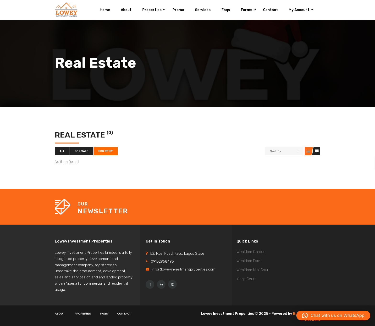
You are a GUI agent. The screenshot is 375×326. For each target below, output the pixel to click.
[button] (333, 315)
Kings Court (246, 279)
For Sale (81, 151)
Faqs (104, 313)
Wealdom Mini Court (253, 270)
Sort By (275, 151)
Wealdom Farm (249, 261)
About (60, 313)
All (62, 151)
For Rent (105, 151)
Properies (82, 313)
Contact (124, 313)
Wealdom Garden (251, 251)
